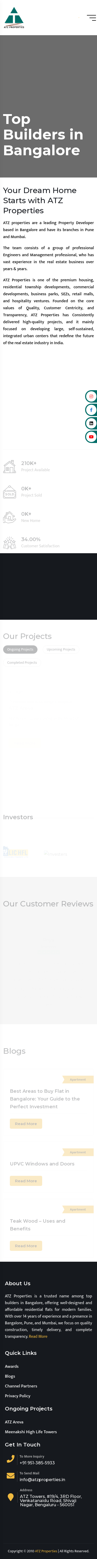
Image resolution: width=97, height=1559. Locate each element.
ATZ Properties (46, 1551)
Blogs (10, 1376)
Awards (12, 1366)
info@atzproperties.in (42, 1480)
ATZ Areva (14, 1422)
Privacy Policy (17, 1396)
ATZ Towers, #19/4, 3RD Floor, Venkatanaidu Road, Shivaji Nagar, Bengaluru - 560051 (51, 1501)
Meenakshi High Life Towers (31, 1432)
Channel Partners (21, 1386)
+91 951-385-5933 (37, 1463)
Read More (37, 1336)
